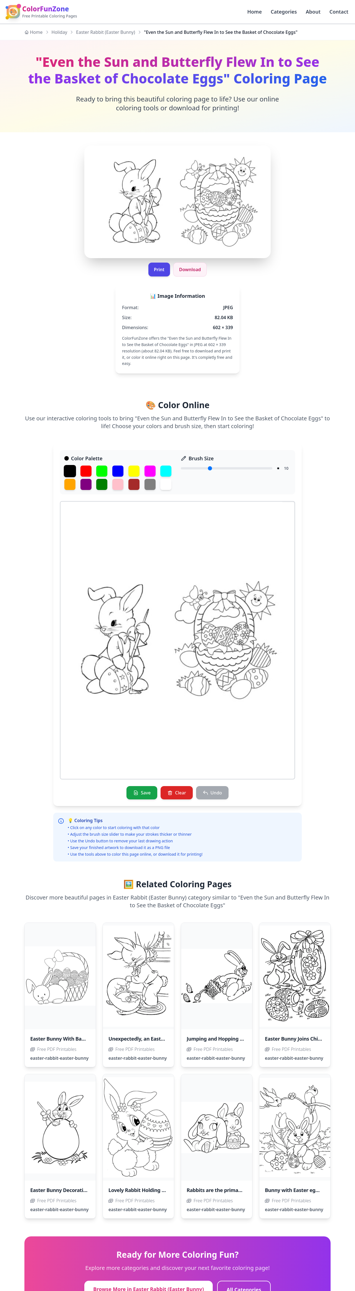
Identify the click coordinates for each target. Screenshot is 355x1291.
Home (33, 32)
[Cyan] (165, 471)
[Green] (101, 471)
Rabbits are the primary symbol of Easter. (235, 1190)
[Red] (86, 471)
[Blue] (117, 471)
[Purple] (86, 484)
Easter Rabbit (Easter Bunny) (105, 32)
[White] (165, 484)
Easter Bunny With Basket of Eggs (70, 1038)
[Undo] (212, 792)
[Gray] (150, 484)
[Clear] (177, 792)
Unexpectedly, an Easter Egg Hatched (152, 1038)
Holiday (59, 32)
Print (159, 269)
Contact (338, 11)
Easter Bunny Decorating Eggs (66, 1190)
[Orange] (69, 484)
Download (190, 269)
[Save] (142, 792)
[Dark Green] (101, 484)
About (313, 11)
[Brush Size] (226, 468)
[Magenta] (150, 471)
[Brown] (134, 484)
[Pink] (117, 484)
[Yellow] (134, 471)
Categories (284, 11)
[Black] (70, 471)
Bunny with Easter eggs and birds (304, 1190)
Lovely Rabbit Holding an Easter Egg (151, 1190)
